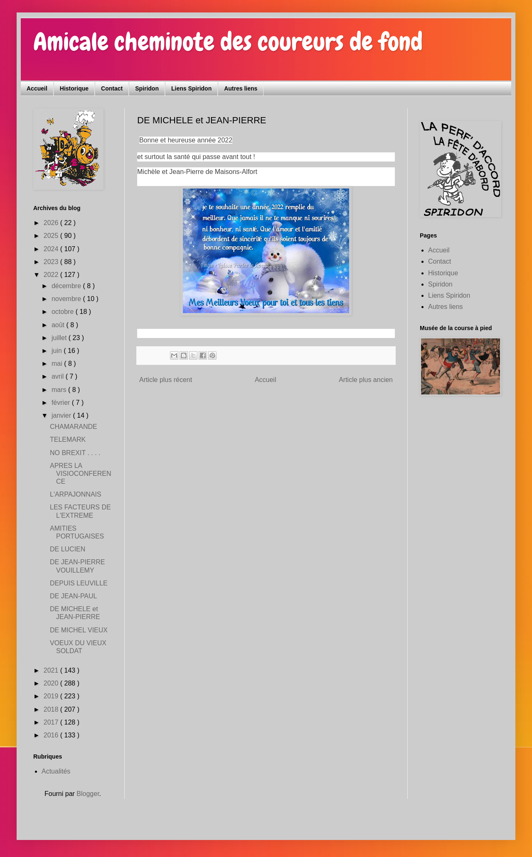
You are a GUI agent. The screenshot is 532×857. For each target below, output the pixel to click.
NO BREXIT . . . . (75, 452)
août (59, 324)
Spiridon (147, 88)
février (62, 402)
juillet (60, 337)
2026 (52, 222)
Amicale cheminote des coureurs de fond (228, 42)
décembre (67, 285)
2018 (52, 709)
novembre (67, 298)
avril (59, 376)
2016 (52, 735)
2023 (52, 261)
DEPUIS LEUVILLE (79, 583)
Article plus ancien (366, 379)
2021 (52, 670)
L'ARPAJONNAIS (75, 494)
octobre (64, 311)
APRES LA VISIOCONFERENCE (80, 473)
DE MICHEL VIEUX (79, 630)
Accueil (37, 88)
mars (60, 389)
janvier (62, 415)
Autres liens (240, 88)
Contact (112, 88)
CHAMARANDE (73, 426)
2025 (52, 235)
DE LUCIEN (67, 549)
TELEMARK (68, 439)
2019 (52, 696)
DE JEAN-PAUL (73, 596)
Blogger (87, 793)
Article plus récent (165, 379)
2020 (52, 683)
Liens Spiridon (191, 88)
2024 (52, 248)
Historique (74, 88)
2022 (52, 274)
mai (58, 363)
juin (58, 350)
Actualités (56, 771)
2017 (52, 722)
